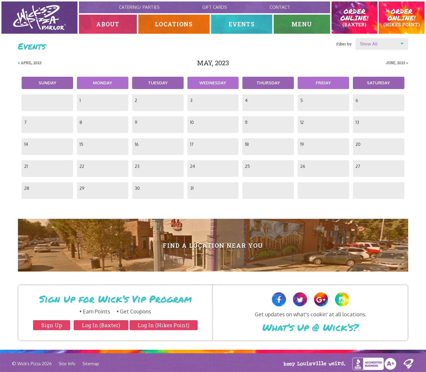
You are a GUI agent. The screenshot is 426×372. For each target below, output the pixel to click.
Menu (302, 24)
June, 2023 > (397, 62)
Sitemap (90, 363)
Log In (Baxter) (101, 325)
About (108, 24)
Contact (280, 7)
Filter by (344, 44)
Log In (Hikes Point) (163, 325)
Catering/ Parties (139, 7)
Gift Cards (214, 7)
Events (241, 24)
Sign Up (51, 325)
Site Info (67, 363)
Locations (174, 24)
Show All (368, 44)
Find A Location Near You (213, 245)
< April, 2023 (30, 62)
